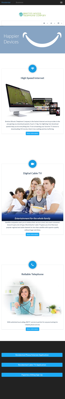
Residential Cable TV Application (32, 365)
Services (45, 23)
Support (60, 23)
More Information (32, 133)
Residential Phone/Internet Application (32, 355)
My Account (52, 23)
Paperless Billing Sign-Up (32, 375)
